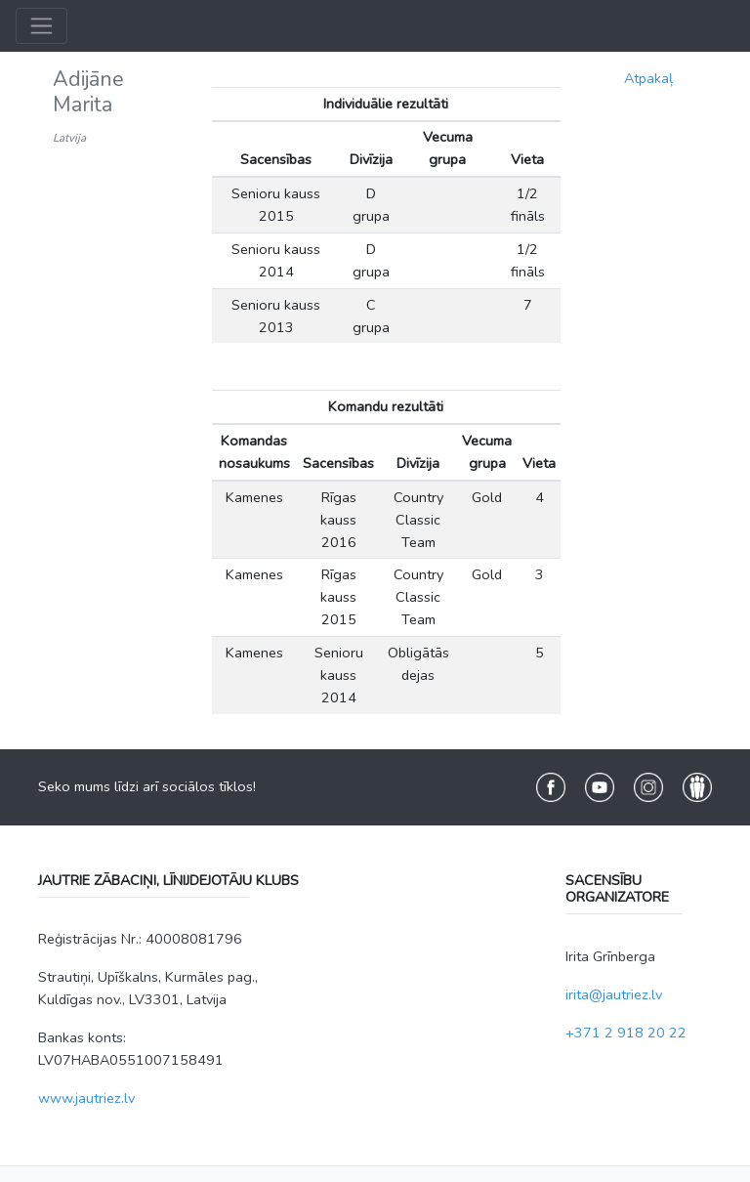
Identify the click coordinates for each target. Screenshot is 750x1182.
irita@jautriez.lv (613, 994)
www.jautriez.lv (86, 1098)
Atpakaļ (648, 78)
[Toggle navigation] (41, 26)
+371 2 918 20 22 (626, 1032)
